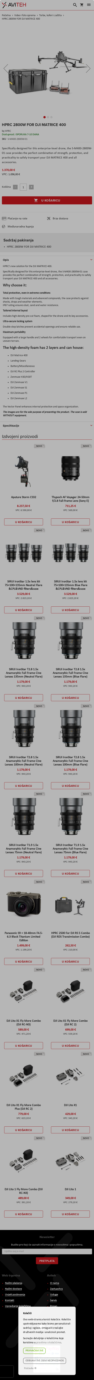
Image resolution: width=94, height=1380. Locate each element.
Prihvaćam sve (34, 1350)
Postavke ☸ (30, 1368)
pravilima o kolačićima (48, 1342)
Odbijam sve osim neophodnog (44, 1360)
